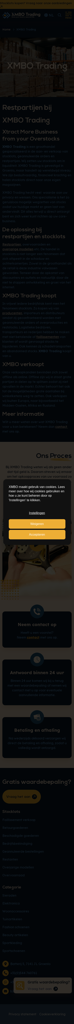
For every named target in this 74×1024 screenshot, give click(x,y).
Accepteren (37, 534)
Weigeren (37, 523)
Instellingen (37, 513)
